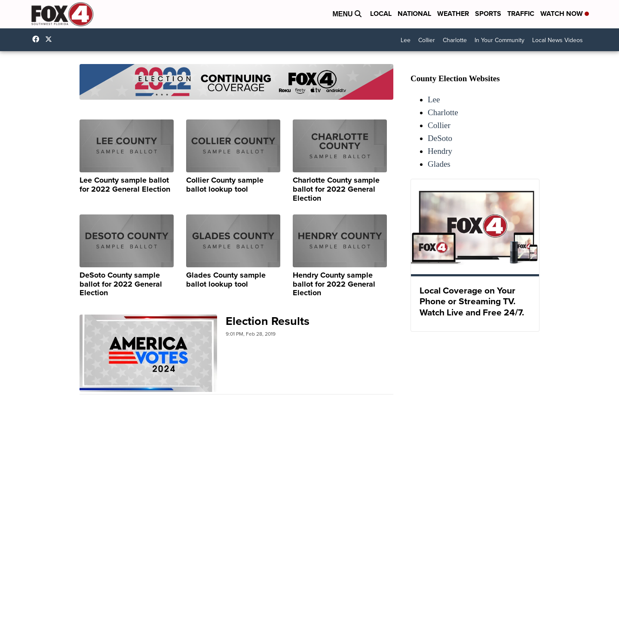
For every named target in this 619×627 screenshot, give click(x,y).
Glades (439, 163)
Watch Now (564, 13)
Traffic (520, 13)
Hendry (440, 151)
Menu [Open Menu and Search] (347, 14)
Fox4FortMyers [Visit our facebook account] (37, 39)
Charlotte (455, 40)
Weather (453, 13)
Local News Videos (557, 40)
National (414, 13)
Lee (406, 40)
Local (381, 13)
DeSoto (440, 138)
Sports (488, 13)
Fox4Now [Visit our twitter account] (50, 39)
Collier (426, 40)
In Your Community (499, 40)
